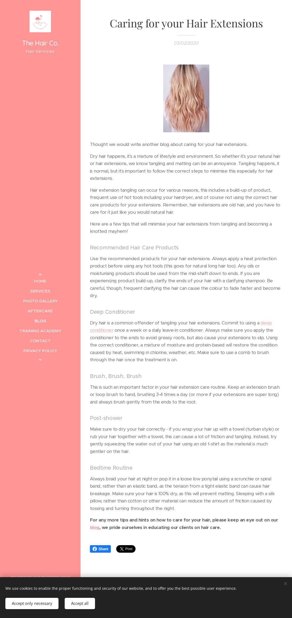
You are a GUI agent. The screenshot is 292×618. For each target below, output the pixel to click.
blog (94, 527)
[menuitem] (40, 281)
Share (100, 549)
